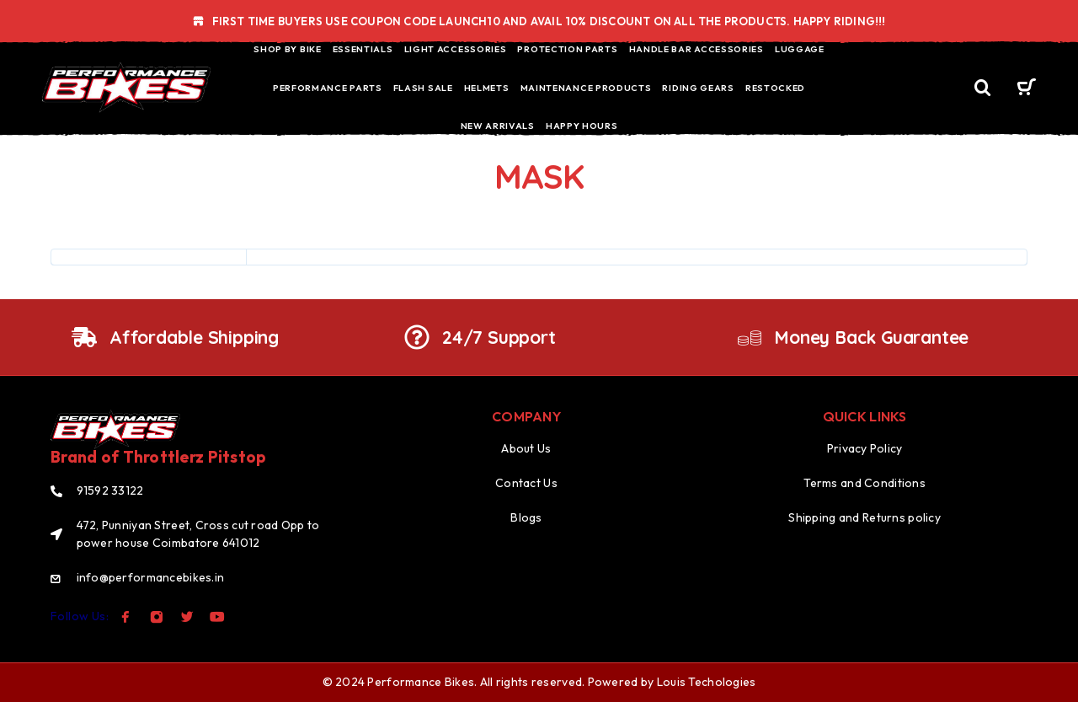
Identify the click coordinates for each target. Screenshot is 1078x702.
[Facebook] (125, 617)
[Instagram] (156, 617)
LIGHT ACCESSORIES (455, 49)
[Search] (983, 88)
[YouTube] (217, 617)
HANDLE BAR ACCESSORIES (696, 49)
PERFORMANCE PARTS (327, 88)
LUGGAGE (800, 49)
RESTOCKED (775, 88)
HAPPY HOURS (582, 125)
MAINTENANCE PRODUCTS (586, 88)
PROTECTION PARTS (567, 49)
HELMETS (487, 88)
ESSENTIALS (363, 49)
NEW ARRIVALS (498, 125)
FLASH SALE (423, 88)
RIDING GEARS (698, 88)
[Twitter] (187, 617)
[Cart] (1026, 89)
